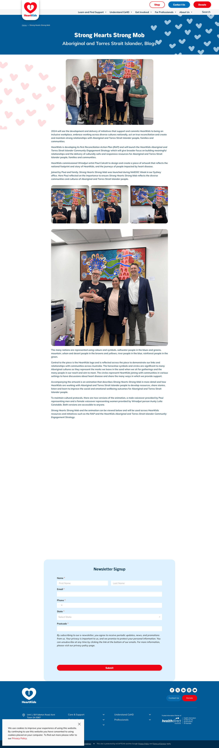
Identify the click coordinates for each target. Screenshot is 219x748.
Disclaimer (86, 744)
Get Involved (143, 12)
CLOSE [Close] (79, 724)
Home (24, 25)
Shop (157, 4)
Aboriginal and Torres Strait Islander (102, 43)
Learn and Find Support (92, 12)
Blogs (150, 43)
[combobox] (109, 617)
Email (61, 589)
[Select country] (60, 605)
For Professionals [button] (166, 12)
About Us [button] (186, 12)
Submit (109, 667)
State (60, 611)
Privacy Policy (143, 744)
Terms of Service (159, 744)
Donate (202, 4)
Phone (61, 600)
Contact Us (179, 4)
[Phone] (109, 605)
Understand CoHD (121, 12)
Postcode (62, 623)
